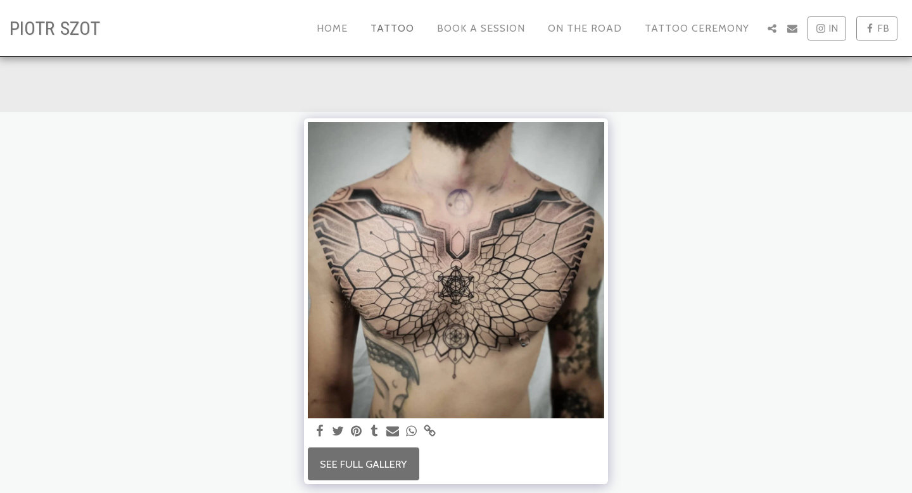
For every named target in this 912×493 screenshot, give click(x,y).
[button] (772, 28)
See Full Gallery (363, 464)
